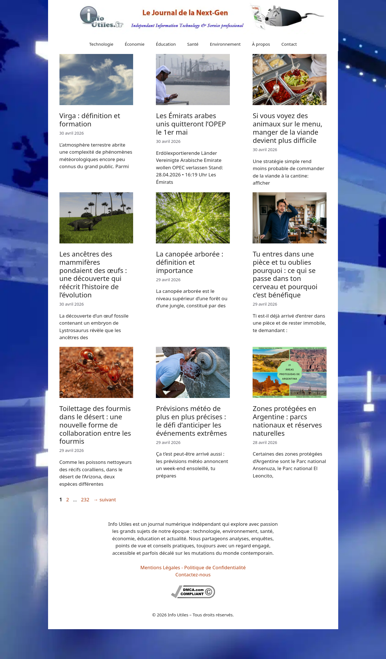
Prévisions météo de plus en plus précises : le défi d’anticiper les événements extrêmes (191, 420)
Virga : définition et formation (89, 119)
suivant (104, 499)
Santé (193, 44)
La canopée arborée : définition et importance (189, 262)
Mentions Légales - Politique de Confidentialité (192, 567)
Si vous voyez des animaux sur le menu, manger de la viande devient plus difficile (287, 128)
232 (86, 499)
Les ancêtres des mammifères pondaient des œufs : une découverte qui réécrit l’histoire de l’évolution (93, 274)
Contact (289, 44)
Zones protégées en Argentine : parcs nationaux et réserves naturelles (287, 420)
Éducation (166, 44)
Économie (135, 44)
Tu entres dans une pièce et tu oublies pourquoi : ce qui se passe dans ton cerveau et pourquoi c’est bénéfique (285, 274)
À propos (261, 44)
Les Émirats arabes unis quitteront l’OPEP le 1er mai (191, 124)
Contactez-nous (193, 574)
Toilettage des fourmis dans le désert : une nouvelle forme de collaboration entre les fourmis (95, 425)
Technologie (101, 44)
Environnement (225, 44)
